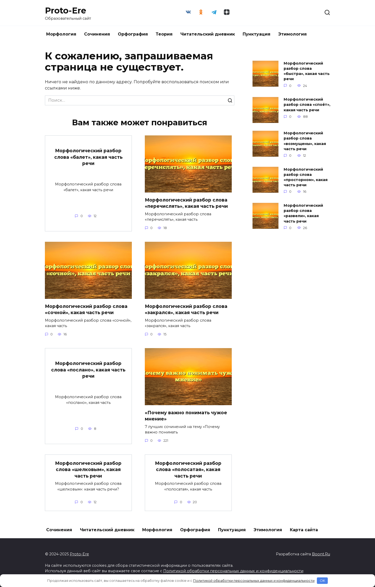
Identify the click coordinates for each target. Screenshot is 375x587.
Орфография (133, 34)
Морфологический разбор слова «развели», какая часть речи (303, 213)
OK (322, 580)
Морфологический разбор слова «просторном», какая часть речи (306, 177)
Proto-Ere (65, 10)
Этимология (292, 34)
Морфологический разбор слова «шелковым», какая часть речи (88, 469)
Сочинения (97, 34)
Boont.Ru (321, 554)
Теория (164, 34)
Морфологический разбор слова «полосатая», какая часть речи (188, 469)
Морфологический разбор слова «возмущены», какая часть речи (305, 141)
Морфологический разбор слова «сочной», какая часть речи (86, 309)
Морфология (61, 34)
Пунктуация (256, 34)
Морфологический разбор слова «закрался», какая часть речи (186, 309)
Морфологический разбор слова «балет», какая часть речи (88, 157)
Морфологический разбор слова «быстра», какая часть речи (307, 71)
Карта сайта (304, 529)
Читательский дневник (207, 34)
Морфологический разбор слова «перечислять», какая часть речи (187, 203)
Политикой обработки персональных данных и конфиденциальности (233, 571)
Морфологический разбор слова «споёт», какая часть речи (307, 104)
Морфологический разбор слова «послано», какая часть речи (88, 370)
